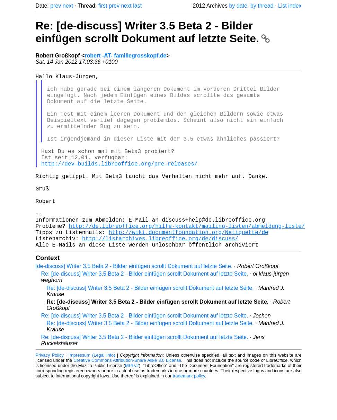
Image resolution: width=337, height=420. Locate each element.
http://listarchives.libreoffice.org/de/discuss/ (160, 275)
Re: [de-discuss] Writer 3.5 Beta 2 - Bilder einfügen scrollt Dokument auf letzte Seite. (153, 32)
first (102, 6)
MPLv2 (132, 404)
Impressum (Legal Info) (92, 393)
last (137, 6)
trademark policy (189, 414)
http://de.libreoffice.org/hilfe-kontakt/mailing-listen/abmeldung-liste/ (187, 260)
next (68, 6)
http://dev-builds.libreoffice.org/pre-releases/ (119, 184)
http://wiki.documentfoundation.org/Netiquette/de (188, 268)
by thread (262, 6)
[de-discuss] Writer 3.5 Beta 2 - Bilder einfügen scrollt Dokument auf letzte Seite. (134, 305)
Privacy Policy (50, 393)
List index (290, 6)
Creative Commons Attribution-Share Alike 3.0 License (127, 399)
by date (238, 6)
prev (55, 6)
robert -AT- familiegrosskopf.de (125, 56)
